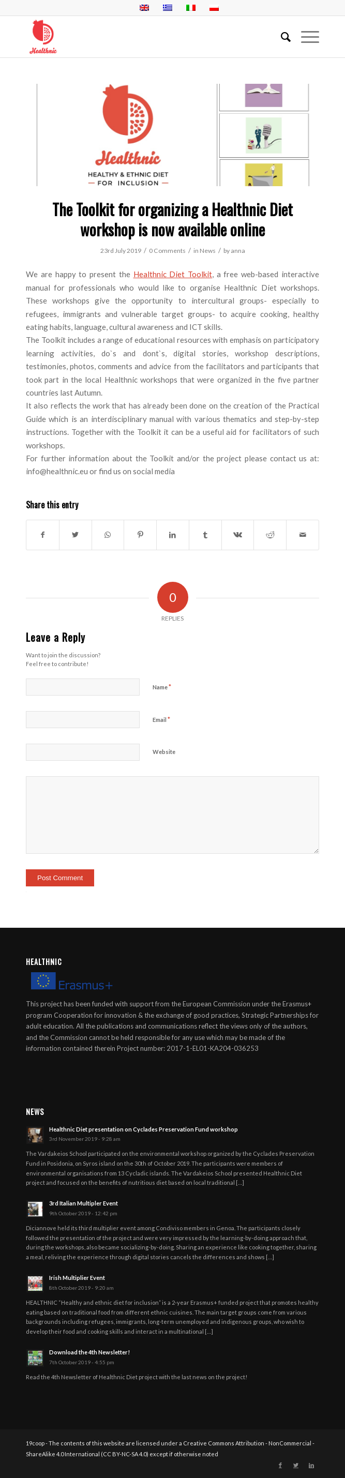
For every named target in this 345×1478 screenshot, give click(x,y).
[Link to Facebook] (280, 1465)
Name (162, 687)
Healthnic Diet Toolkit (173, 274)
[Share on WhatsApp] (108, 534)
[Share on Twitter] (75, 534)
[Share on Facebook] (42, 534)
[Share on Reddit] (270, 534)
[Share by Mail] (303, 534)
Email (161, 719)
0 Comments (167, 250)
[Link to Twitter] (296, 1465)
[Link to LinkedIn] (311, 1465)
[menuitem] (281, 36)
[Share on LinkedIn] (173, 534)
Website (164, 751)
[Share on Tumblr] (205, 534)
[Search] (281, 36)
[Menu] (305, 36)
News (208, 250)
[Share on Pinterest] (140, 534)
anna (238, 250)
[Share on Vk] (238, 534)
